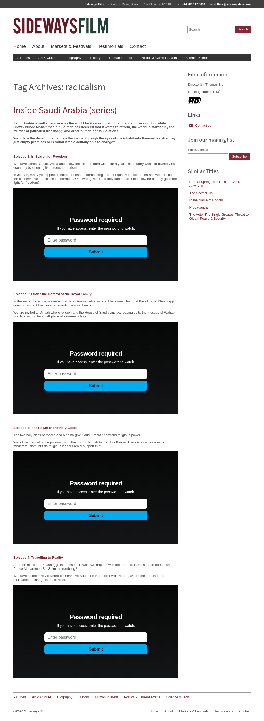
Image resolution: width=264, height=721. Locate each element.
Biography (73, 58)
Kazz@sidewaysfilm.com (234, 4)
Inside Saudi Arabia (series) (65, 111)
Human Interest (120, 58)
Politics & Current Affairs (159, 58)
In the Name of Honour (206, 200)
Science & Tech (196, 58)
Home (19, 46)
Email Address (198, 150)
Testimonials (110, 46)
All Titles (23, 58)
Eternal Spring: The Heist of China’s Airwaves (215, 184)
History (95, 58)
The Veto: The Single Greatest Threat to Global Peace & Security (219, 216)
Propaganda (198, 207)
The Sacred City (201, 193)
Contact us (200, 125)
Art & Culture (47, 58)
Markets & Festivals (71, 46)
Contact (138, 46)
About (38, 46)
